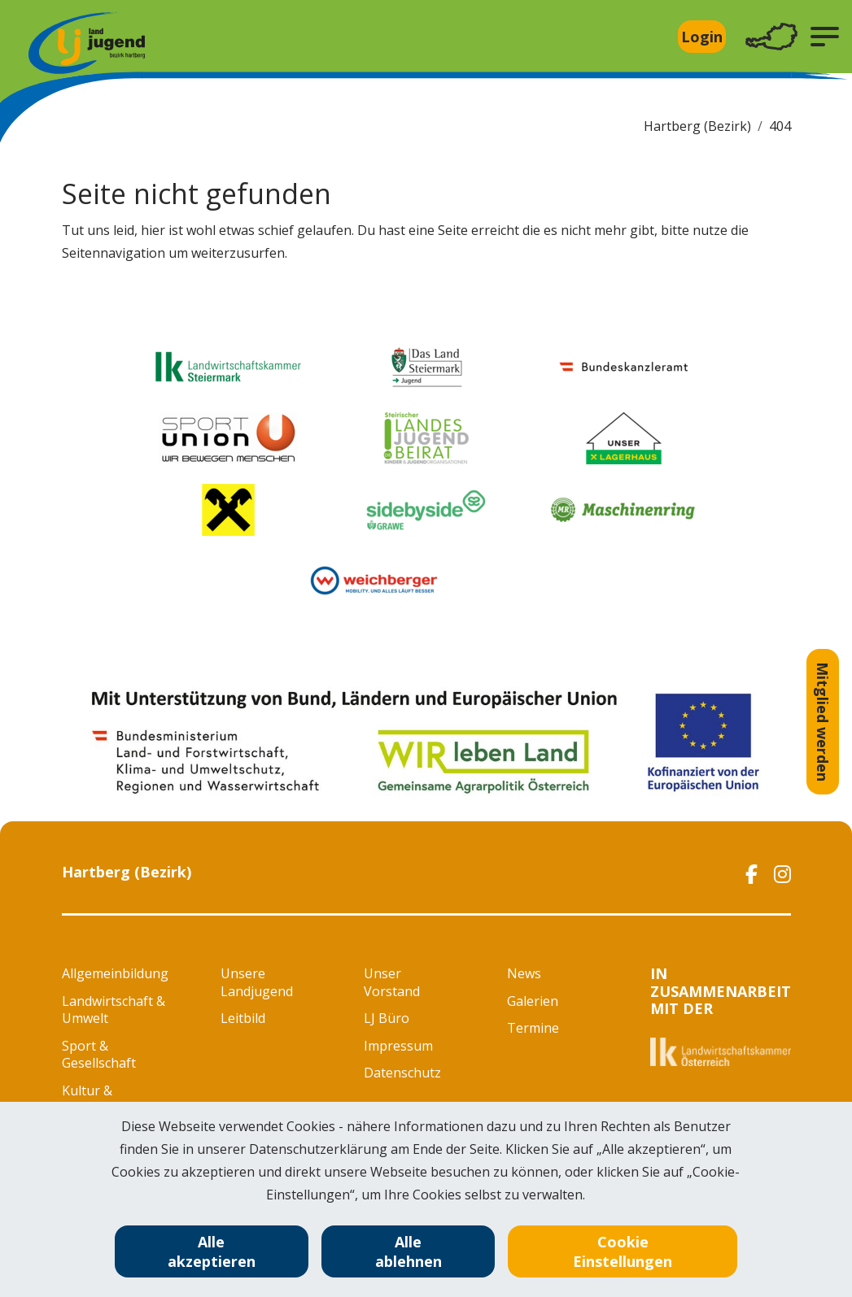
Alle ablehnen (408, 1251)
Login (702, 36)
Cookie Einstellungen (622, 1251)
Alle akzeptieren (212, 1251)
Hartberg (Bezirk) (697, 126)
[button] (824, 36)
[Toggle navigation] (771, 37)
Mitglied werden (822, 721)
